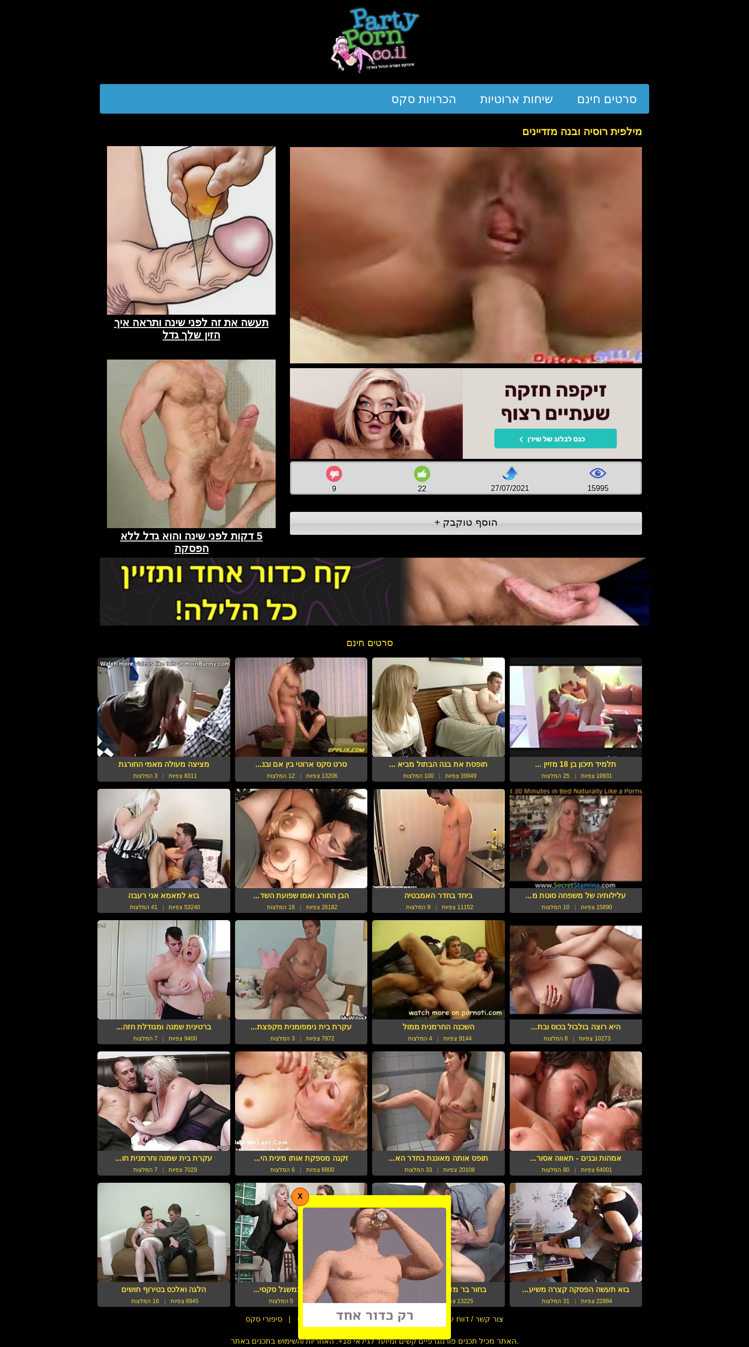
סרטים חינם (607, 99)
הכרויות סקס (423, 99)
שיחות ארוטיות (516, 99)
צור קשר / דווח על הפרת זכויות (452, 1319)
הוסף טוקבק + (466, 522)
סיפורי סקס (264, 1319)
